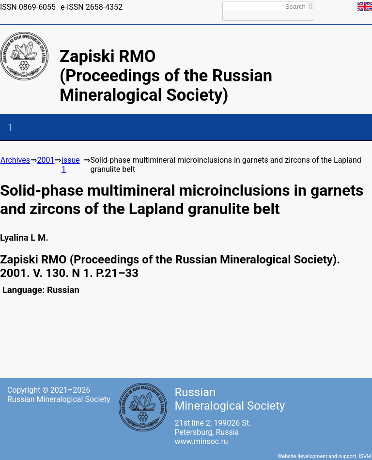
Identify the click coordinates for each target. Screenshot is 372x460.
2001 (45, 160)
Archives (15, 160)
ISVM (365, 456)
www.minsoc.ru (201, 441)
